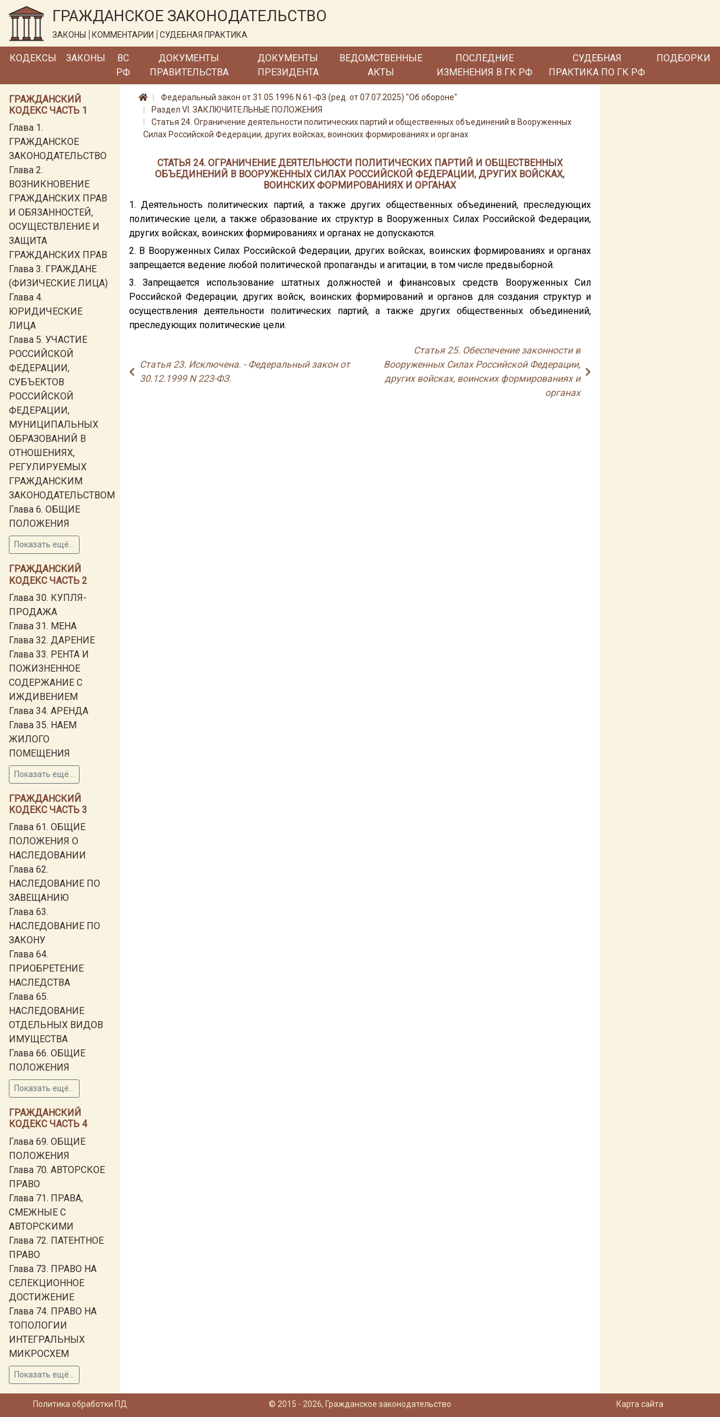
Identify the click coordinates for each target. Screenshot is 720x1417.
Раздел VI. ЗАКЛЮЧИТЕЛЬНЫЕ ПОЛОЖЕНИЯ (236, 109)
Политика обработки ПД (80, 1404)
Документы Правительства (189, 65)
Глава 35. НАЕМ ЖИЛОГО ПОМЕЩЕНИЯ (43, 739)
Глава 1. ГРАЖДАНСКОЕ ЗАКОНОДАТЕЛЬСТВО (58, 141)
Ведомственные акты (380, 65)
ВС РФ (123, 65)
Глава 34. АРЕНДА (48, 710)
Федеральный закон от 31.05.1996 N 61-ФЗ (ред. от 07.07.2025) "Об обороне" (309, 97)
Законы (85, 58)
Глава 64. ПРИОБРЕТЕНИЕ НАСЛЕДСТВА (46, 968)
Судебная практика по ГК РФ (597, 65)
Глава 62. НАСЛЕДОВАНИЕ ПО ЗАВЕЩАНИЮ (54, 883)
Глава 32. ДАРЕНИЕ (52, 640)
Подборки (683, 58)
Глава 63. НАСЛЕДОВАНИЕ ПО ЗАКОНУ (54, 926)
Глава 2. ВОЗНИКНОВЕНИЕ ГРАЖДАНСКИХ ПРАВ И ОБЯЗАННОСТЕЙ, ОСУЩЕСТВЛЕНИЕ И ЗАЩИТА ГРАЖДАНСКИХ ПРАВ (58, 212)
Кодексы (33, 58)
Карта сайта (639, 1404)
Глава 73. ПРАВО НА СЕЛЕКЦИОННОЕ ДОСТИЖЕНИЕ (53, 1283)
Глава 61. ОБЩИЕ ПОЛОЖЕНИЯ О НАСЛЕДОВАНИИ (47, 841)
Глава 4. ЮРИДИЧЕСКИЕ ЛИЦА (45, 311)
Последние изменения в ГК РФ (485, 65)
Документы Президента (288, 65)
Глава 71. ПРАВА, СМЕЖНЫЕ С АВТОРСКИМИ (46, 1212)
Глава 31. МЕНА (43, 626)
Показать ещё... (44, 544)
